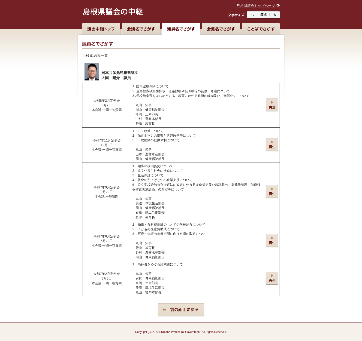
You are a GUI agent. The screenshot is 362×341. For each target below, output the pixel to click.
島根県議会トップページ (256, 6)
